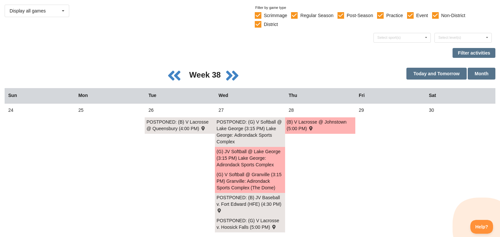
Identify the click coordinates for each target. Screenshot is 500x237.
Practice (394, 15)
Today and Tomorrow (436, 73)
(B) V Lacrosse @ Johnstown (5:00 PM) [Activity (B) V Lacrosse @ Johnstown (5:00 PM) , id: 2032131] (317, 125)
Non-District (453, 15)
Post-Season (360, 15)
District (271, 24)
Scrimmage (275, 15)
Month (481, 73)
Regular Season (316, 15)
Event (422, 15)
